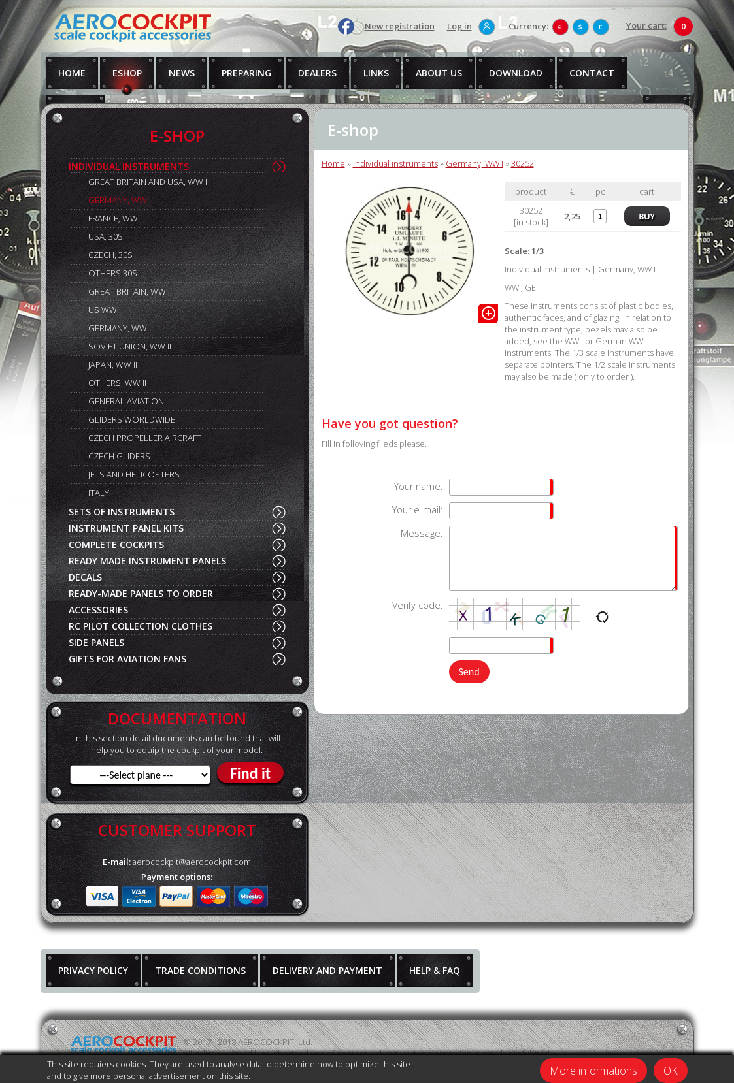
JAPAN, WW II (112, 364)
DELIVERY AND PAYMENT (327, 970)
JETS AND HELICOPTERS (134, 474)
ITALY (98, 492)
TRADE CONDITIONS (200, 970)
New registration (400, 26)
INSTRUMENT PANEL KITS (126, 528)
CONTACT (591, 73)
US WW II (105, 309)
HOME (72, 73)
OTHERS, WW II (117, 383)
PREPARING (246, 73)
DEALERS (317, 73)
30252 (522, 163)
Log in (459, 26)
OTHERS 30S (112, 273)
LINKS (376, 73)
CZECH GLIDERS (119, 456)
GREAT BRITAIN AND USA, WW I (147, 181)
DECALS (85, 577)
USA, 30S (105, 236)
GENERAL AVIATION (126, 401)
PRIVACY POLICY (93, 970)
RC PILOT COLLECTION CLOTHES (140, 626)
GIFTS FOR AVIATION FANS (127, 659)
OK (670, 1070)
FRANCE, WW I (115, 218)
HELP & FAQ (434, 970)
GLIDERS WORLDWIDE (131, 419)
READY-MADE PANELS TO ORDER (141, 593)
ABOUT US (439, 73)
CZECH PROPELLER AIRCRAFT (144, 438)
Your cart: (646, 25)
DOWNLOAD (515, 73)
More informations (593, 1070)
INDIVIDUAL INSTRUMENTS (129, 166)
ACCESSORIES (98, 610)
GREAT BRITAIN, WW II (130, 291)
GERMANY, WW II (120, 328)
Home (333, 163)
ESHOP (127, 73)
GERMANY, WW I (119, 200)
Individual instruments (395, 163)
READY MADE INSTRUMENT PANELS (147, 561)
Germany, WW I (474, 163)
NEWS (182, 73)
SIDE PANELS (96, 642)
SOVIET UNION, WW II (129, 346)
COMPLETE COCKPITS (116, 544)
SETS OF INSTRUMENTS (122, 512)
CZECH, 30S (110, 255)
